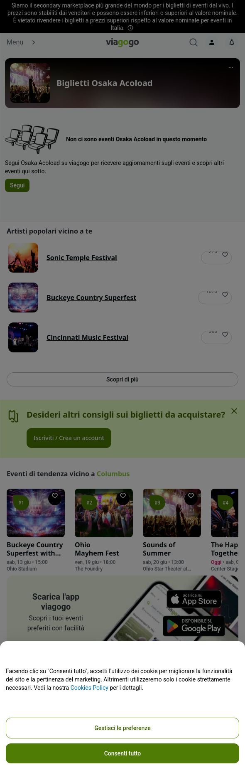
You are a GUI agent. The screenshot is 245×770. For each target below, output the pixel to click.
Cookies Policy (89, 687)
